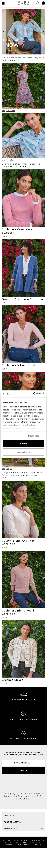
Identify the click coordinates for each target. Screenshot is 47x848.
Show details (33, 436)
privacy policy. (23, 798)
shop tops (7, 469)
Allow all (23, 444)
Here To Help (23, 816)
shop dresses (8, 111)
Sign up (23, 770)
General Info (23, 828)
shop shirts (7, 160)
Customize (23, 452)
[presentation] (4, 31)
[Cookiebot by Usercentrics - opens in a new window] (33, 394)
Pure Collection (23, 822)
